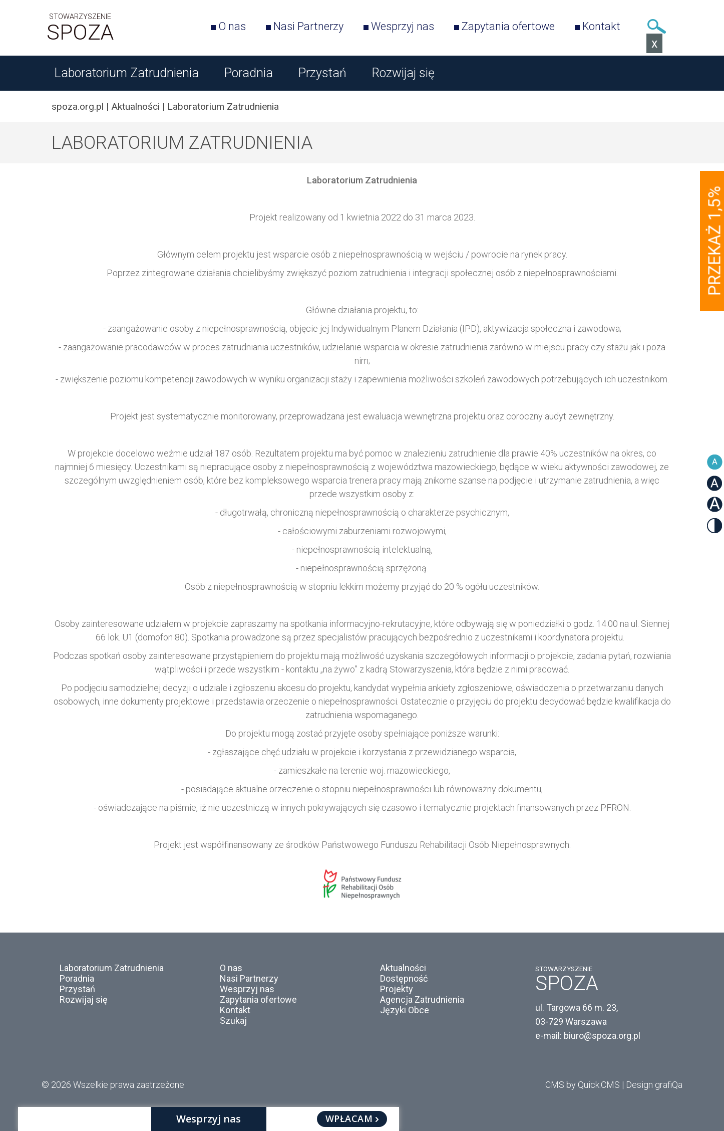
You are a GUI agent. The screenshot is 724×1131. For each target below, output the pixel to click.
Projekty (396, 989)
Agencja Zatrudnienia (422, 999)
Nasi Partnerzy (308, 26)
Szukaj (656, 26)
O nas (232, 26)
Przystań (322, 73)
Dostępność (404, 978)
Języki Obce (404, 1010)
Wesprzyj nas (402, 26)
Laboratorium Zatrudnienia (126, 73)
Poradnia (248, 73)
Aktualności (135, 106)
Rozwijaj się (403, 73)
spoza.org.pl (78, 106)
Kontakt (601, 26)
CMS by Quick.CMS (582, 1084)
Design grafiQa (654, 1084)
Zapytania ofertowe (508, 26)
